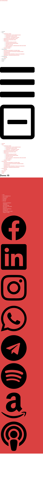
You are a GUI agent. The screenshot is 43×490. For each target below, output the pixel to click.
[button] (17, 102)
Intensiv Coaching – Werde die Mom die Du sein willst (16, 45)
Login (3, 173)
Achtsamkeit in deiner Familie (11, 36)
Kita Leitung (4, 58)
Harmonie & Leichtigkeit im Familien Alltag (12, 50)
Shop (3, 32)
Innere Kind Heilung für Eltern (11, 42)
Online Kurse (6, 40)
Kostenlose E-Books (7, 33)
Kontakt (3, 59)
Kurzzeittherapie (7, 52)
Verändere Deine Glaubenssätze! (12, 43)
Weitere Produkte (7, 48)
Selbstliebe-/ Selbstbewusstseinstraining (11, 55)
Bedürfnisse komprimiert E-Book (10, 39)
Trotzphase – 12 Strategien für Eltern (12, 37)
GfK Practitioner (9, 46)
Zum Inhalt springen (4, 0)
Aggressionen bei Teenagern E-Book (11, 38)
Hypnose (5, 57)
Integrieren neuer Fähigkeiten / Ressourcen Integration (14, 53)
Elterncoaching (4, 49)
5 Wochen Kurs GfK (9, 44)
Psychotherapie (4, 56)
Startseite (3, 31)
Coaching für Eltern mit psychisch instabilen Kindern (14, 51)
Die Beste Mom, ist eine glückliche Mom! (13, 34)
